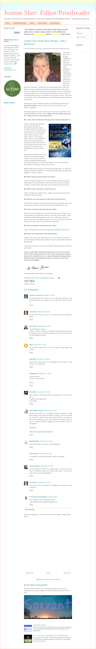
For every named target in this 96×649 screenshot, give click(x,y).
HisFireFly (32, 359)
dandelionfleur (34, 441)
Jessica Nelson (34, 466)
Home (7, 23)
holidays (31, 284)
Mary (31, 344)
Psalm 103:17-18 (9, 64)
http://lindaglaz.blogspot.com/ (60, 229)
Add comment (29, 509)
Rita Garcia (33, 326)
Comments (81, 37)
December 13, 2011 (48, 295)
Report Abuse (9, 103)
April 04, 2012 (52, 497)
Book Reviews (55, 23)
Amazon (54, 238)
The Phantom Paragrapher (38, 497)
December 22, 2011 (43, 482)
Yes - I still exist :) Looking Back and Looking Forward (50, 635)
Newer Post (29, 573)
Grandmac (33, 392)
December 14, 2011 (46, 441)
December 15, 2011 (47, 466)
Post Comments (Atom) (52, 579)
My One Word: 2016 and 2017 (35, 585)
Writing (32, 23)
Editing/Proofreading (20, 23)
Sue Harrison (33, 453)
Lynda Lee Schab (35, 295)
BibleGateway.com (10, 70)
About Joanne (42, 23)
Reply (31, 305)
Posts (80, 33)
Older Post (67, 573)
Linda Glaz (33, 312)
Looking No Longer (39, 625)
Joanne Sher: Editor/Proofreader (47, 12)
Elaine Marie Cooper (36, 410)
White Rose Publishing (40, 238)
